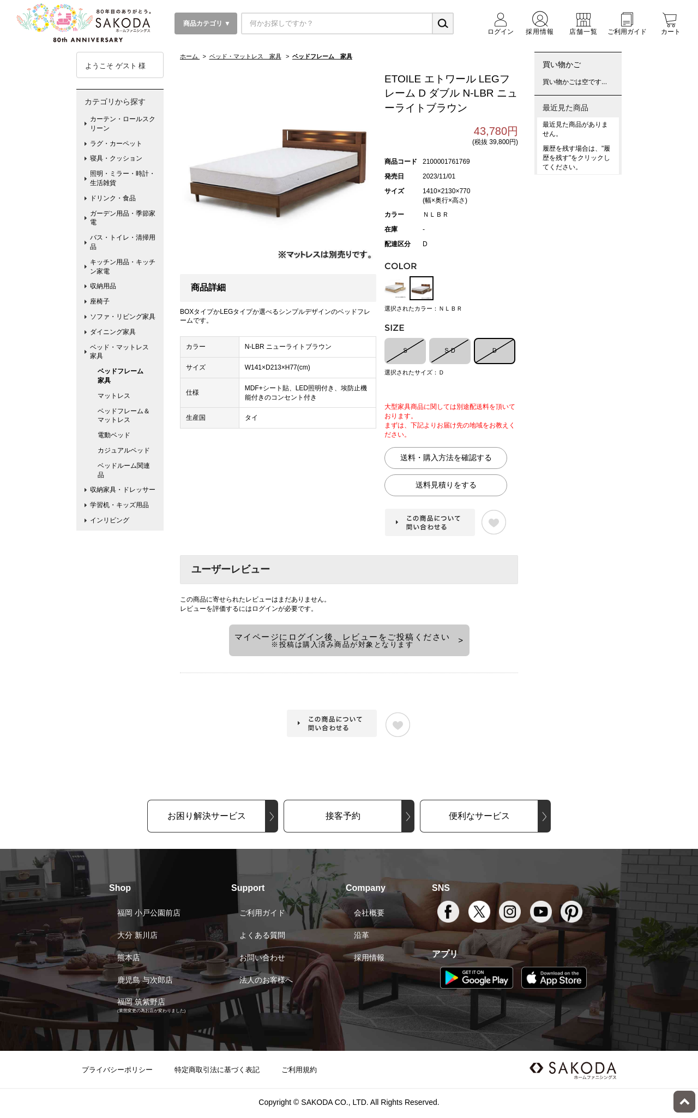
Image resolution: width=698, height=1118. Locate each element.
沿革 (361, 935)
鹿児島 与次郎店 (145, 980)
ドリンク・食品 (113, 198)
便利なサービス (479, 815)
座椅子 (100, 301)
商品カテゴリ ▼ (206, 23)
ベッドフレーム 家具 (124, 375)
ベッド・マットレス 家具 (122, 351)
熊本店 (128, 957)
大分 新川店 (137, 935)
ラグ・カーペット (116, 143)
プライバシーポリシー (117, 1070)
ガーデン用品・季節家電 (122, 218)
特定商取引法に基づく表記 (217, 1070)
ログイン (265, 608)
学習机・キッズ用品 (119, 505)
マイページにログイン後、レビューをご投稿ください (342, 640)
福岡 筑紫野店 (141, 1001)
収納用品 (103, 286)
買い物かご (562, 64)
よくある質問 (262, 935)
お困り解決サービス (206, 815)
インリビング (109, 520)
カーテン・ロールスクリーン (122, 123)
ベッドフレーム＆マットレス (124, 415)
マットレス (114, 396)
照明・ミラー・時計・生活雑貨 (122, 178)
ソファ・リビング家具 (122, 316)
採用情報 (369, 957)
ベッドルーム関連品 (124, 470)
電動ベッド (114, 435)
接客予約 (343, 815)
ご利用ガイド (262, 912)
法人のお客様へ (266, 980)
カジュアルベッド (124, 450)
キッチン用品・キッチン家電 (122, 266)
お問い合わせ (262, 957)
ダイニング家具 (113, 332)
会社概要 (369, 912)
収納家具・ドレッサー (122, 489)
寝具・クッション (116, 158)
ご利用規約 (299, 1070)
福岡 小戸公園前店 (148, 912)
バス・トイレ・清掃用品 (122, 242)
